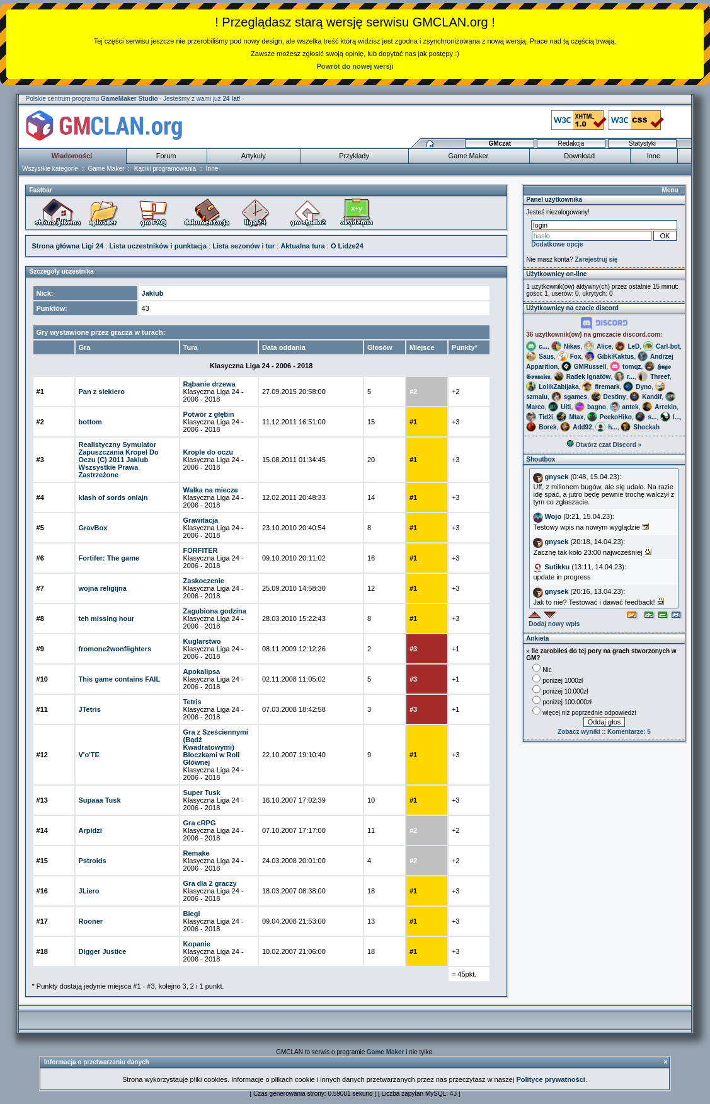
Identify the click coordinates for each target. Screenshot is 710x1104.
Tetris (192, 702)
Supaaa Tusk (100, 800)
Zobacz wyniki (579, 731)
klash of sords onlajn (113, 497)
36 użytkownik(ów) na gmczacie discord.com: (594, 334)
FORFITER (200, 550)
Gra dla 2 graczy (210, 883)
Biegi (191, 913)
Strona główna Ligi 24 (68, 246)
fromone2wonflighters (115, 649)
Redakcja (571, 143)
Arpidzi (90, 830)
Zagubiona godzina (214, 611)
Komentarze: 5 (629, 731)
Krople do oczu (208, 452)
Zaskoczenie (203, 580)
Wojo (552, 516)
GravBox (93, 528)
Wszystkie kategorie (50, 168)
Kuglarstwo (202, 641)
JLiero (89, 891)
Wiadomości (72, 156)
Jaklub (153, 293)
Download (579, 156)
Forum (166, 156)
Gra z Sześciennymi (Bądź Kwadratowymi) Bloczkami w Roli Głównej (215, 747)
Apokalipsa (201, 671)
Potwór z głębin (208, 414)
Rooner (91, 921)
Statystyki (642, 143)
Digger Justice (103, 951)
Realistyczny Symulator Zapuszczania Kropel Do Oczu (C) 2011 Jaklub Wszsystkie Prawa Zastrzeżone (119, 460)
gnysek (556, 476)
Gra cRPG (199, 823)
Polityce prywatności (550, 1079)
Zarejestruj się (596, 259)
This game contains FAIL (120, 679)
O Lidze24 (347, 246)
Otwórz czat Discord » (604, 444)
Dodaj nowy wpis (554, 623)
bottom (90, 422)
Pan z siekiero (102, 391)
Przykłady (354, 156)
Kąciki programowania (165, 168)
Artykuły (253, 156)
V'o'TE (89, 754)
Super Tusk (201, 792)
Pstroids (92, 860)
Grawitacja (201, 520)
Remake (196, 853)
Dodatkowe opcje (557, 244)
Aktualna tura (302, 246)
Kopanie (196, 944)
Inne (653, 156)
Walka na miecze (210, 490)
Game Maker (469, 156)
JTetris (90, 709)
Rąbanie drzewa (209, 384)
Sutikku (557, 567)
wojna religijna (103, 588)
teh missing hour (107, 618)
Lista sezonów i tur (243, 246)
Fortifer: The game (109, 558)
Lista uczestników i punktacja (158, 246)
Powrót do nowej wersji (354, 66)
